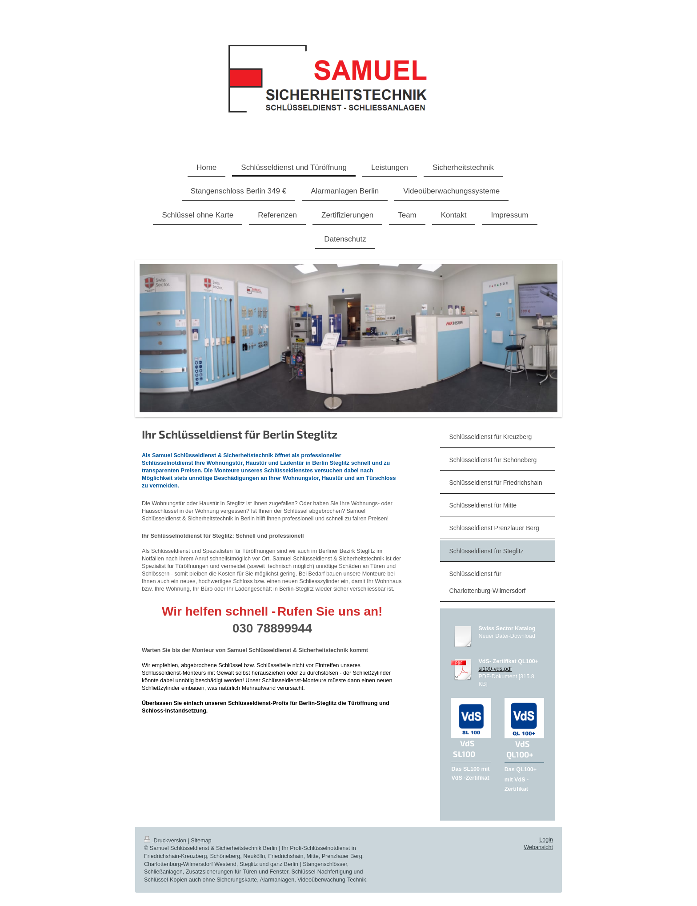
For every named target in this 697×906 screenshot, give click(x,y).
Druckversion (166, 841)
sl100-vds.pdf (495, 669)
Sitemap (201, 841)
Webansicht (538, 847)
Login (546, 840)
